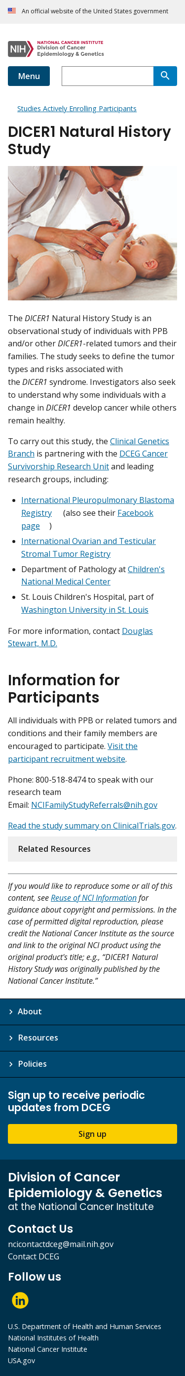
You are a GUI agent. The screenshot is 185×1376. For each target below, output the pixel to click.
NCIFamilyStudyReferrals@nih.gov (94, 804)
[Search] (165, 76)
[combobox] (107, 76)
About (30, 1011)
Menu (29, 76)
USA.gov (21, 1360)
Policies (32, 1063)
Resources (38, 1037)
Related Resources (54, 848)
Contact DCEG (33, 1256)
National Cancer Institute (47, 1349)
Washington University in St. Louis (84, 609)
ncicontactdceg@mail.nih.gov (60, 1244)
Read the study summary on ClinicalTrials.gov (91, 825)
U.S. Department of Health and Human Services (84, 1326)
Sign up (92, 1133)
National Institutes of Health (53, 1337)
